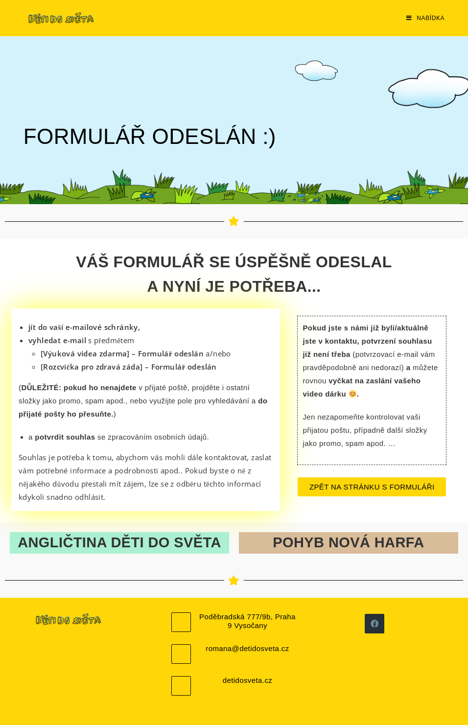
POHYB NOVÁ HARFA (348, 542)
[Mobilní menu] (425, 18)
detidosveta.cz (248, 680)
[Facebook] (374, 623)
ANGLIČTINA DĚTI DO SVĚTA (119, 542)
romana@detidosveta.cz (247, 648)
